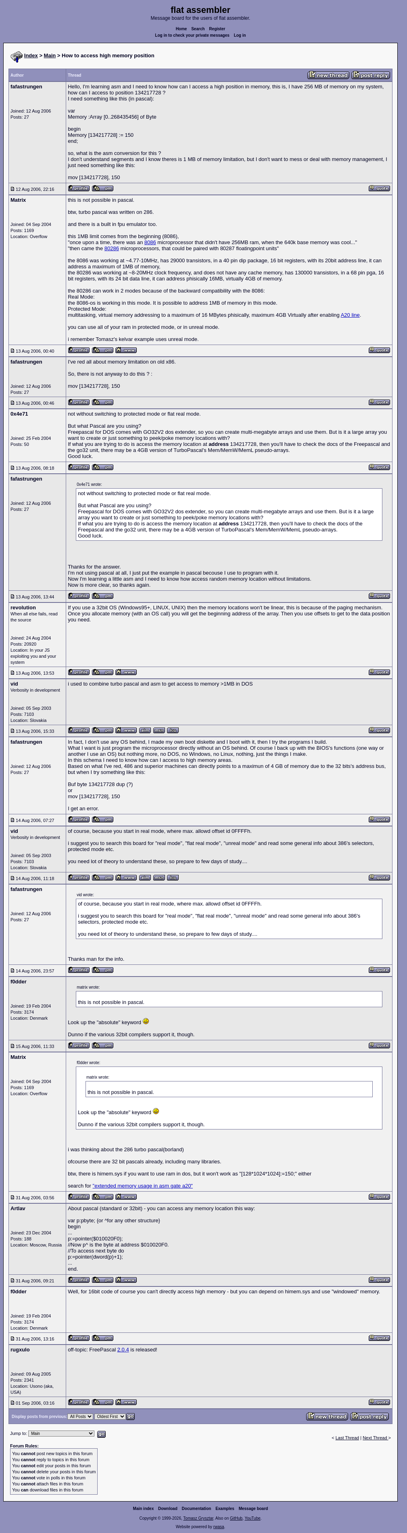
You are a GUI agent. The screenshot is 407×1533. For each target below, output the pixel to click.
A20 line (350, 315)
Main (50, 55)
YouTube (252, 1518)
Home (181, 29)
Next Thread (375, 1437)
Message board (253, 1508)
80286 (111, 248)
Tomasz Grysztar (198, 1518)
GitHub (236, 1518)
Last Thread (347, 1437)
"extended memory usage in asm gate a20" (143, 1186)
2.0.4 (123, 1350)
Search (198, 29)
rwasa (218, 1527)
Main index (143, 1508)
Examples (224, 1508)
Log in (240, 35)
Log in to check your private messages (192, 35)
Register (217, 29)
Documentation (196, 1508)
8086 (150, 242)
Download (167, 1508)
